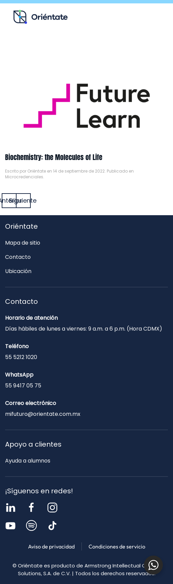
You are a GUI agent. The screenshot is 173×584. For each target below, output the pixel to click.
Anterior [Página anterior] (9, 200)
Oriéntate (36, 171)
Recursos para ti (30, 46)
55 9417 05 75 (23, 385)
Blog (82, 46)
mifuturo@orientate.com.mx (42, 414)
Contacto (134, 46)
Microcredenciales (24, 177)
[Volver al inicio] (40, 17)
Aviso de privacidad (51, 546)
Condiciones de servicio (117, 546)
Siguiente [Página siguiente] (23, 200)
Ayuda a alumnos (27, 461)
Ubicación (18, 271)
